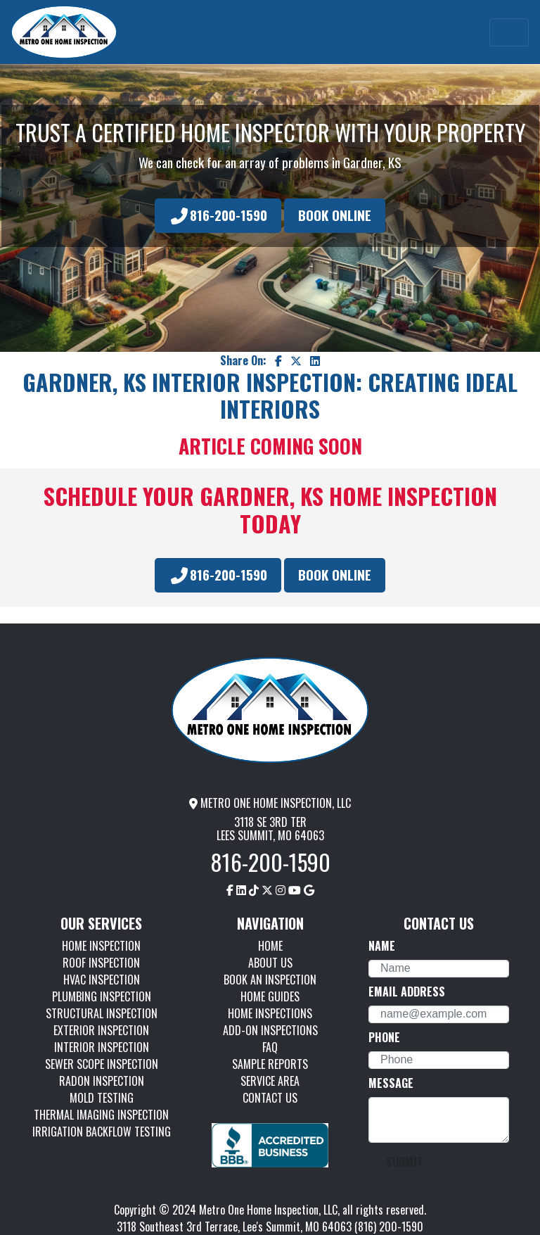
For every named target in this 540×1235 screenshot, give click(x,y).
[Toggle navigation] (509, 32)
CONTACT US (270, 1097)
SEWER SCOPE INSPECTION (101, 1064)
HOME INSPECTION (101, 945)
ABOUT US (270, 962)
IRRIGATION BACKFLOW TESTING (101, 1131)
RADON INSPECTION (101, 1080)
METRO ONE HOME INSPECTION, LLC (270, 802)
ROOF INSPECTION (101, 962)
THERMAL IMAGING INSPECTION (101, 1114)
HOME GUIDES (270, 996)
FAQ (270, 1047)
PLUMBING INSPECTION (101, 996)
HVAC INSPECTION (101, 979)
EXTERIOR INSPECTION (101, 1030)
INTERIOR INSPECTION (101, 1047)
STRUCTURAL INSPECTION (102, 1013)
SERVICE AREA (270, 1080)
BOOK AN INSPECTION (270, 979)
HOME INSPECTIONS (270, 1013)
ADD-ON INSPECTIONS (270, 1030)
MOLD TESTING (102, 1097)
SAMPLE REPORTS (270, 1064)
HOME (270, 945)
